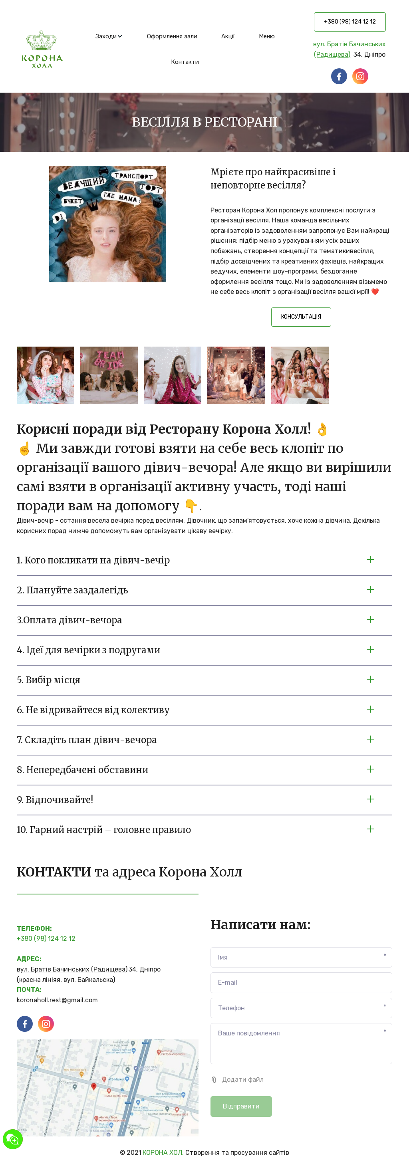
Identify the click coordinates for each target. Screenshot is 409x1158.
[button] (109, 36)
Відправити (241, 1106)
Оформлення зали (172, 36)
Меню (267, 36)
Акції (228, 36)
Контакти (185, 61)
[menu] (185, 49)
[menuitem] (109, 36)
